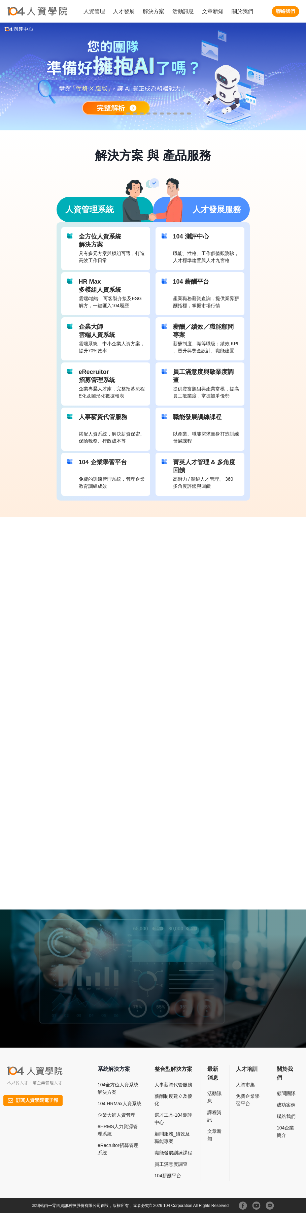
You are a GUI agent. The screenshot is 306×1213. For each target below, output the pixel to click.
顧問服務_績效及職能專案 (172, 1137)
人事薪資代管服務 (173, 1084)
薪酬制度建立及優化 (173, 1099)
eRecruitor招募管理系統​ (118, 1149)
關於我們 (242, 11)
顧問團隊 (286, 1093)
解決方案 (153, 11)
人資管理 (94, 11)
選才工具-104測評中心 (173, 1118)
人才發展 (124, 11)
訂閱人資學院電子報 (33, 1100)
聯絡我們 (285, 11)
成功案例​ (286, 1105)
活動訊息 (183, 11)
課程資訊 (214, 1116)
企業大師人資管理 (116, 1115)
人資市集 (245, 1084)
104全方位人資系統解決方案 (118, 1088)
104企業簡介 (285, 1131)
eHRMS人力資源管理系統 (118, 1130)
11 (190, 116)
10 (183, 116)
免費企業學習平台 (248, 1099)
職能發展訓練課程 (173, 1152)
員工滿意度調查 (171, 1164)
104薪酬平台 (168, 1175)
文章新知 (213, 11)
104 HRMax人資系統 (119, 1103)
